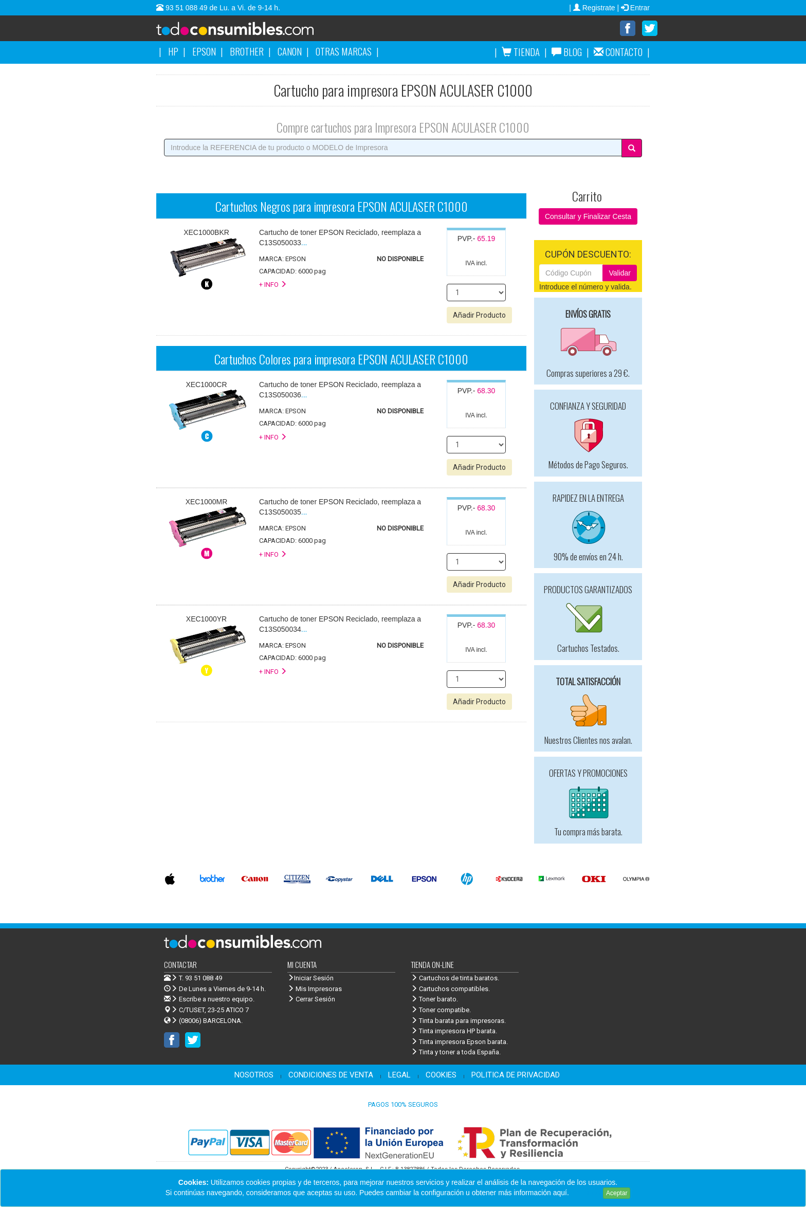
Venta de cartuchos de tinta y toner (251, 32)
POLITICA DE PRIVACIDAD (515, 1075)
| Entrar (633, 8)
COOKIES (441, 1075)
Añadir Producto (479, 316)
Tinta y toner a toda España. (456, 1052)
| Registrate (593, 8)
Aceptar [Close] (616, 1193)
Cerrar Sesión (311, 999)
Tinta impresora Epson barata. (459, 1042)
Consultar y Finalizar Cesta (588, 217)
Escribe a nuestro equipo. (209, 999)
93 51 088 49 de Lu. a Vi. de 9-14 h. (221, 8)
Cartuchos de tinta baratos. (455, 978)
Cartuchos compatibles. (450, 989)
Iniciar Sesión (310, 978)
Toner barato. (434, 999)
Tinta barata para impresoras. (458, 1021)
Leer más (586, 1192)
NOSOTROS (253, 1075)
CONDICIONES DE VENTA (330, 1075)
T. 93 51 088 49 (200, 978)
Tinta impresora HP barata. (454, 1031)
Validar (620, 273)
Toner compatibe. (441, 1010)
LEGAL (399, 1075)
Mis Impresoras (314, 989)
